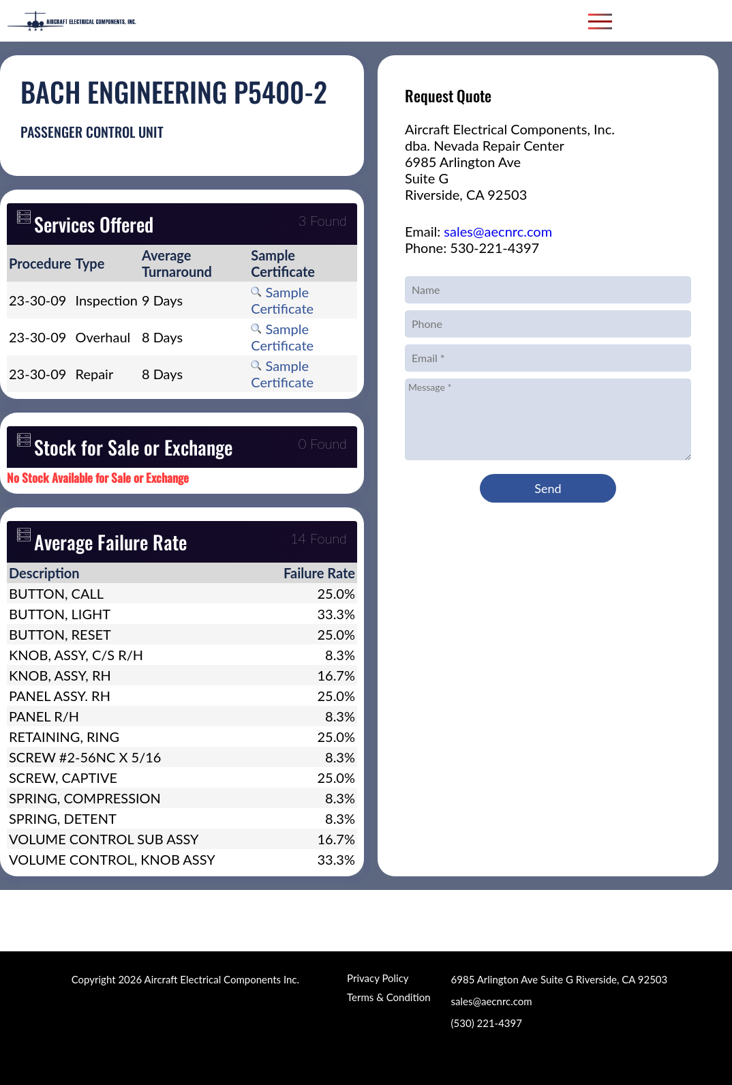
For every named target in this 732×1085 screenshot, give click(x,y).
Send (547, 488)
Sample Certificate (282, 300)
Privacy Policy (377, 978)
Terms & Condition (388, 997)
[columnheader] (40, 263)
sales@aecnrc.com (498, 231)
